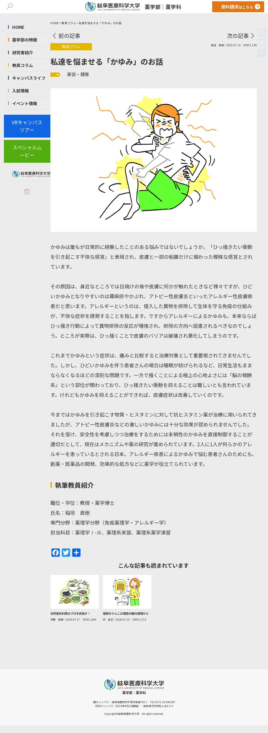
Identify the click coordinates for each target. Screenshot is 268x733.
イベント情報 (24, 103)
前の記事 (69, 35)
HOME (18, 27)
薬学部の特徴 (24, 40)
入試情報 (20, 90)
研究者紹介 (22, 52)
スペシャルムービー (27, 151)
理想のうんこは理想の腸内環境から (126, 613)
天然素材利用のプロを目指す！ (70, 613)
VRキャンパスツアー (27, 126)
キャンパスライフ (28, 78)
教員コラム (22, 65)
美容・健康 (78, 74)
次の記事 (238, 35)
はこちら (237, 6)
